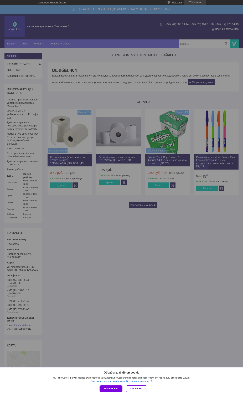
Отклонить (136, 388)
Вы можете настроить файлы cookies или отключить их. (120, 381)
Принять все (111, 388)
